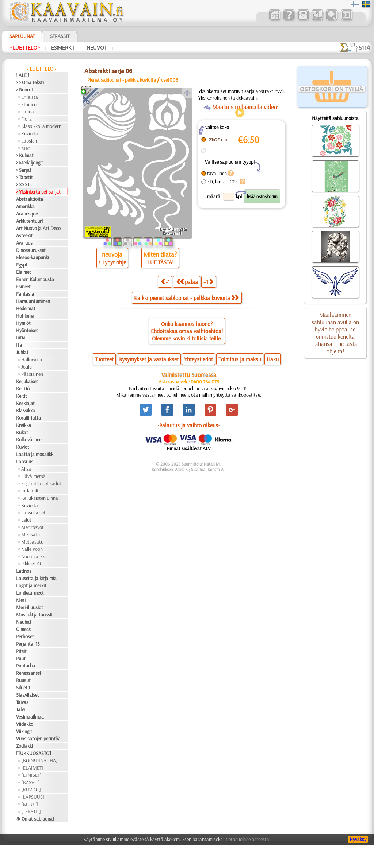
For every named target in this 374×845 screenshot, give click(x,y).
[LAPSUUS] (33, 797)
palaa (187, 281)
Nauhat (23, 622)
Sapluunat (22, 36)
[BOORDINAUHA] (39, 760)
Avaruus (24, 243)
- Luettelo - (25, 48)
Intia (21, 337)
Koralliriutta (28, 417)
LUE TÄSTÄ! (160, 262)
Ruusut (23, 680)
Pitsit (21, 651)
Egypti (22, 264)
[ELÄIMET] (32, 767)
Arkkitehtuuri (29, 221)
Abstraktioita (29, 199)
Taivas (22, 702)
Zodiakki (24, 746)
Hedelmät (25, 308)
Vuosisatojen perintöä (38, 738)
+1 (208, 281)
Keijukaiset (27, 381)
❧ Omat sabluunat (35, 818)
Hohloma (25, 315)
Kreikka (23, 425)
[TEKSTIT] (31, 811)
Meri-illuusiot (29, 607)
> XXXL (23, 184)
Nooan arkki (33, 556)
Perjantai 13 (28, 643)
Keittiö (23, 388)
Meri (26, 148)
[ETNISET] (31, 775)
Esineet (23, 286)
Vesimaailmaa (30, 716)
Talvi (20, 709)
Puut (21, 658)
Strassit (59, 36)
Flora (26, 119)
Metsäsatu (32, 541)
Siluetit (23, 687)
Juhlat (22, 352)
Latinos (23, 571)
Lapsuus (24, 461)
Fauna (27, 111)
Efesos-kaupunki (32, 257)
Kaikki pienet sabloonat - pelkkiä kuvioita (186, 297)
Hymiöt (23, 323)
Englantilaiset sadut (41, 483)
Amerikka (25, 206)
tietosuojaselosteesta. (248, 839)
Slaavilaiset (27, 695)
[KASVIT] (30, 782)
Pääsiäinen (32, 374)
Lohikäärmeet (30, 592)
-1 (165, 281)
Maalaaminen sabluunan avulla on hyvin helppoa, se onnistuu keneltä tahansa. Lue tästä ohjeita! (335, 333)
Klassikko (25, 410)
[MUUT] (29, 804)
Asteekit (24, 235)
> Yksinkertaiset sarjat (38, 191)
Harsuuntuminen (33, 301)
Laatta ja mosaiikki (35, 454)
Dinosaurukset (31, 250)
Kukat (22, 432)
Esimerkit (63, 48)
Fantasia (25, 294)
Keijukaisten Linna (39, 498)
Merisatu (30, 534)
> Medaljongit (29, 162)
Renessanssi (28, 673)
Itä (19, 345)
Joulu (26, 366)
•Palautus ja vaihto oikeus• (188, 425)
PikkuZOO (31, 563)
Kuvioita (29, 133)
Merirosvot (32, 527)
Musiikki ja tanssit (34, 614)
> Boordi (24, 89)
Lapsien (29, 140)
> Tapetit (24, 177)
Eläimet (23, 272)
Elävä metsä (33, 476)
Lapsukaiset (33, 512)
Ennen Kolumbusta (35, 279)
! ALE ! (22, 75)
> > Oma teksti (30, 82)
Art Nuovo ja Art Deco (38, 228)
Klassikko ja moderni (41, 126)
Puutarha (25, 665)
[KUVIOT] (31, 789)
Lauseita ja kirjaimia (36, 578)
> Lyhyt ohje (112, 262)
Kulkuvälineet (29, 439)
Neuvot (97, 48)
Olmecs (23, 629)
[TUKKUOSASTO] (33, 753)
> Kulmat (25, 155)
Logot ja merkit (31, 585)
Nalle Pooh (32, 549)
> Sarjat (23, 170)
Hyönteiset (27, 330)
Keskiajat (25, 403)
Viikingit (24, 731)
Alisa (26, 469)
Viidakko (24, 724)
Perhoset (25, 636)
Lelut (26, 520)
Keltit (21, 396)
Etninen (29, 104)
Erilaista (29, 97)
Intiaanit (30, 490)
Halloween (31, 359)
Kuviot (22, 447)
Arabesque (27, 213)
